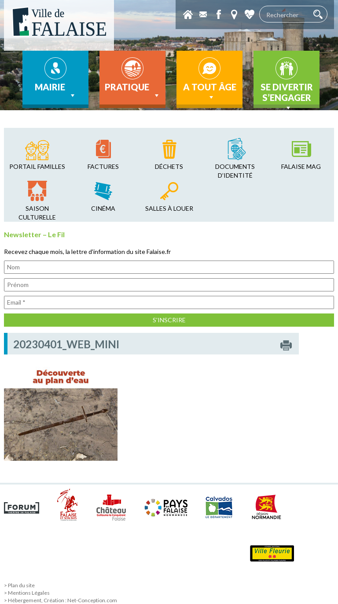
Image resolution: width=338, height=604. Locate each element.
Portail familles (37, 166)
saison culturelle (37, 213)
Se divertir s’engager (287, 95)
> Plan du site (19, 585)
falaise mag (301, 166)
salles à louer (169, 208)
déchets (169, 166)
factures (103, 166)
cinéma (103, 208)
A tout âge (209, 92)
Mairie (56, 91)
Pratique (133, 91)
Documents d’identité (235, 171)
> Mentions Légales (27, 592)
